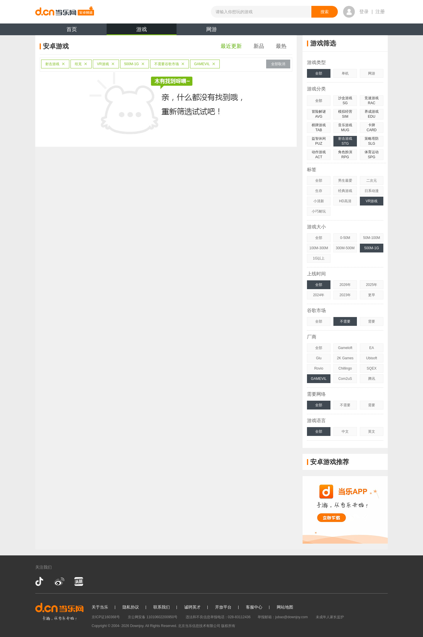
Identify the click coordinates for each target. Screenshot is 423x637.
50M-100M (371, 238)
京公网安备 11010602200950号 (152, 617)
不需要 (345, 321)
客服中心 (254, 607)
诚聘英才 (192, 607)
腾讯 (371, 379)
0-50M (345, 238)
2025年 (371, 285)
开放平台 (223, 607)
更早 (371, 295)
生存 (318, 191)
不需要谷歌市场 (169, 64)
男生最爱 (345, 180)
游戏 (142, 30)
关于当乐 (100, 607)
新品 (259, 46)
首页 (71, 29)
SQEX (371, 368)
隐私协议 (130, 607)
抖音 (40, 581)
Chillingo (345, 368)
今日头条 (78, 581)
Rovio (318, 368)
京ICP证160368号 (106, 617)
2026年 (345, 285)
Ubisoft (371, 358)
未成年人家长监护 (330, 617)
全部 (318, 73)
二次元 (371, 180)
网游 (211, 29)
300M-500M (345, 248)
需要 (371, 321)
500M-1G (134, 64)
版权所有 (228, 626)
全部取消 (278, 64)
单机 (345, 73)
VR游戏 (106, 64)
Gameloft (345, 348)
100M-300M (318, 248)
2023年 (345, 295)
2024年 (319, 295)
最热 (281, 46)
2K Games (345, 358)
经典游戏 (345, 191)
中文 (345, 431)
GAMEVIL (205, 64)
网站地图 (285, 607)
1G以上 (319, 258)
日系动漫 (372, 191)
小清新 (318, 201)
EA (371, 348)
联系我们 (161, 607)
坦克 (81, 64)
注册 (380, 11)
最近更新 (231, 46)
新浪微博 (59, 581)
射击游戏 (55, 64)
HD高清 (345, 201)
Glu (319, 358)
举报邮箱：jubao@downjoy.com (283, 617)
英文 (371, 431)
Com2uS (345, 379)
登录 (364, 11)
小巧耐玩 (319, 211)
